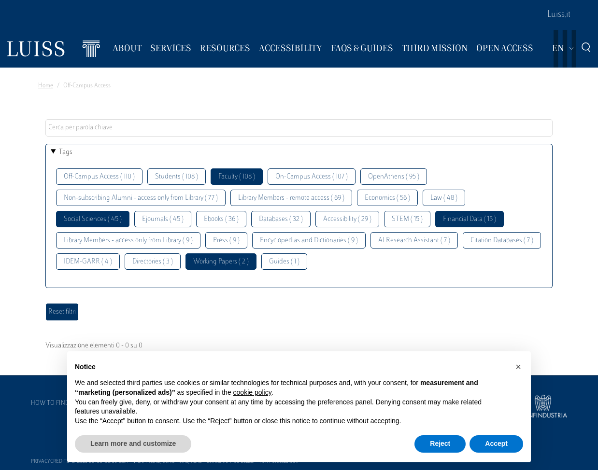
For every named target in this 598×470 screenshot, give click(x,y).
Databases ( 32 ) (281, 219)
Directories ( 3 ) (152, 261)
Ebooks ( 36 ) (221, 219)
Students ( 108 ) (176, 176)
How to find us (54, 403)
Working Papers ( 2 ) (221, 261)
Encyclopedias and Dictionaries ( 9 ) (309, 240)
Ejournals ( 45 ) (163, 219)
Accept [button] (496, 443)
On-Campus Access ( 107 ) (311, 176)
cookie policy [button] (252, 392)
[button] (518, 366)
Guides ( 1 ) (284, 261)
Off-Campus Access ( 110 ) (99, 176)
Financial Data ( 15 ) (469, 219)
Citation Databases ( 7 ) (501, 240)
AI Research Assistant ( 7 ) (414, 240)
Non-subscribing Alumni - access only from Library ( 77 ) (141, 198)
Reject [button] (440, 443)
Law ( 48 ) (443, 198)
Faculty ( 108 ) (236, 176)
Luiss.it (558, 15)
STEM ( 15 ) (407, 219)
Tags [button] (65, 152)
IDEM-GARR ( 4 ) (88, 261)
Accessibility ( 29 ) (347, 219)
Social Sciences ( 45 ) (93, 219)
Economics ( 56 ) (387, 198)
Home (45, 86)
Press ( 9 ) (226, 240)
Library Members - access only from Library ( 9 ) (128, 240)
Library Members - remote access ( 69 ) (291, 198)
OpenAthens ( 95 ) (393, 176)
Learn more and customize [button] (133, 443)
